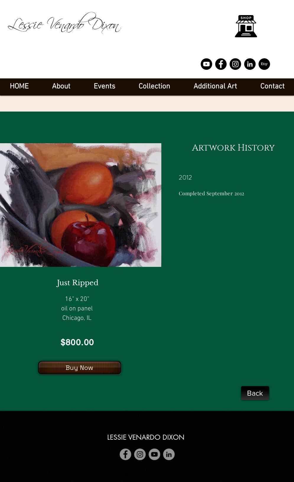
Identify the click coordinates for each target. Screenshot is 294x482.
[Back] (255, 393)
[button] (104, 87)
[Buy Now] (79, 367)
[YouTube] (206, 64)
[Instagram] (235, 64)
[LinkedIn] (250, 64)
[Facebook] (221, 64)
